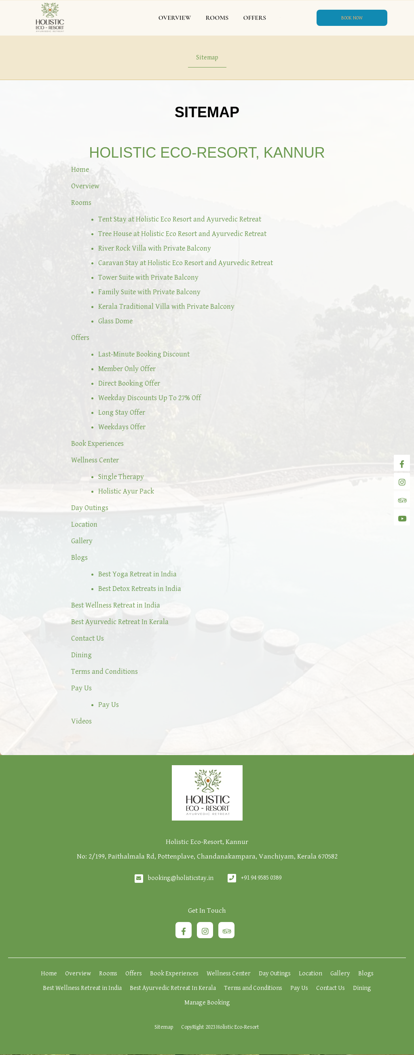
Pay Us (81, 688)
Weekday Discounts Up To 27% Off (149, 398)
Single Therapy (121, 477)
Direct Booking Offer (129, 383)
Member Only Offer (127, 369)
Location (84, 524)
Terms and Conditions (104, 671)
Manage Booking (207, 1002)
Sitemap (207, 57)
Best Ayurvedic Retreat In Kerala (120, 622)
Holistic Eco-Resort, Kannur (207, 152)
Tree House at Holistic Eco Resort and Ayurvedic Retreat (182, 234)
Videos (81, 721)
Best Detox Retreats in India (139, 588)
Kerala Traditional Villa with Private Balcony (166, 306)
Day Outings (89, 508)
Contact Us (87, 638)
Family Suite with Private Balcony (149, 292)
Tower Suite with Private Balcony (148, 277)
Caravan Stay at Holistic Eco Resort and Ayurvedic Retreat (185, 263)
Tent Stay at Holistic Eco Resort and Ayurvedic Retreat (179, 219)
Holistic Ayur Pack (126, 491)
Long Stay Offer (121, 412)
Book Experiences (97, 443)
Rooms (216, 18)
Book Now (352, 18)
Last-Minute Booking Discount (144, 354)
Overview (174, 18)
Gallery (82, 541)
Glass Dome (115, 321)
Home (80, 169)
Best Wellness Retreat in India (115, 605)
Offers (254, 18)
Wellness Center (95, 460)
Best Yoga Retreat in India (137, 574)
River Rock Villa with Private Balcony (154, 248)
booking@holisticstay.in (180, 878)
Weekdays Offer (122, 427)
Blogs (79, 557)
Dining (81, 655)
